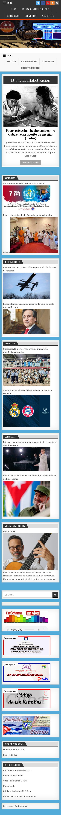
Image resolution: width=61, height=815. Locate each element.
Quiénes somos (13, 15)
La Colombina (10, 755)
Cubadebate (9, 786)
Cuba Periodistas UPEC (15, 781)
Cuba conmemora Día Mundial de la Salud (23, 183)
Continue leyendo (31, 162)
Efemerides (48, 61)
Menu (9, 2)
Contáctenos (31, 15)
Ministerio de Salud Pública (17, 791)
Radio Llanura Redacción (18, 143)
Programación (29, 61)
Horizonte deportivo (13, 749)
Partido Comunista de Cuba (16, 770)
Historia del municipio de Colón (35, 9)
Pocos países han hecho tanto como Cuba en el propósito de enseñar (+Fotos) (30, 134)
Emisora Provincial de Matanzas (19, 796)
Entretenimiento (30, 68)
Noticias (11, 61)
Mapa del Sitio (48, 15)
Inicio (14, 9)
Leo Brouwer (10, 531)
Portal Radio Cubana (13, 775)
